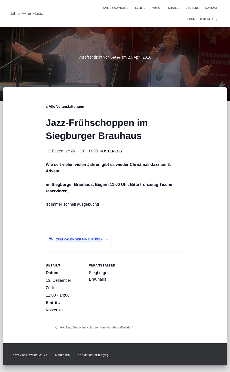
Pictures (173, 7)
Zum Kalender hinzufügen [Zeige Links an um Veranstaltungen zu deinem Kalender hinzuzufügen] (79, 239)
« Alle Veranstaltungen (65, 106)
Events (140, 7)
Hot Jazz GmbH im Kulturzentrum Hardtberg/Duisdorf (102, 327)
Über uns (192, 7)
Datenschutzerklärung (30, 355)
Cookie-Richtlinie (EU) (202, 19)
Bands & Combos (115, 7)
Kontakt (211, 7)
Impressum (62, 355)
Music (156, 7)
